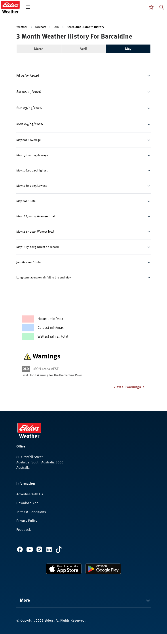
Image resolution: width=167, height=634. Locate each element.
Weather (21, 27)
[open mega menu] (27, 7)
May (128, 49)
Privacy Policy (26, 521)
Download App (27, 503)
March (39, 49)
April (83, 49)
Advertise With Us (29, 494)
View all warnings (129, 387)
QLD (56, 27)
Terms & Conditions (31, 512)
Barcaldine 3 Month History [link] (85, 27)
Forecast (40, 27)
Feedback (23, 530)
